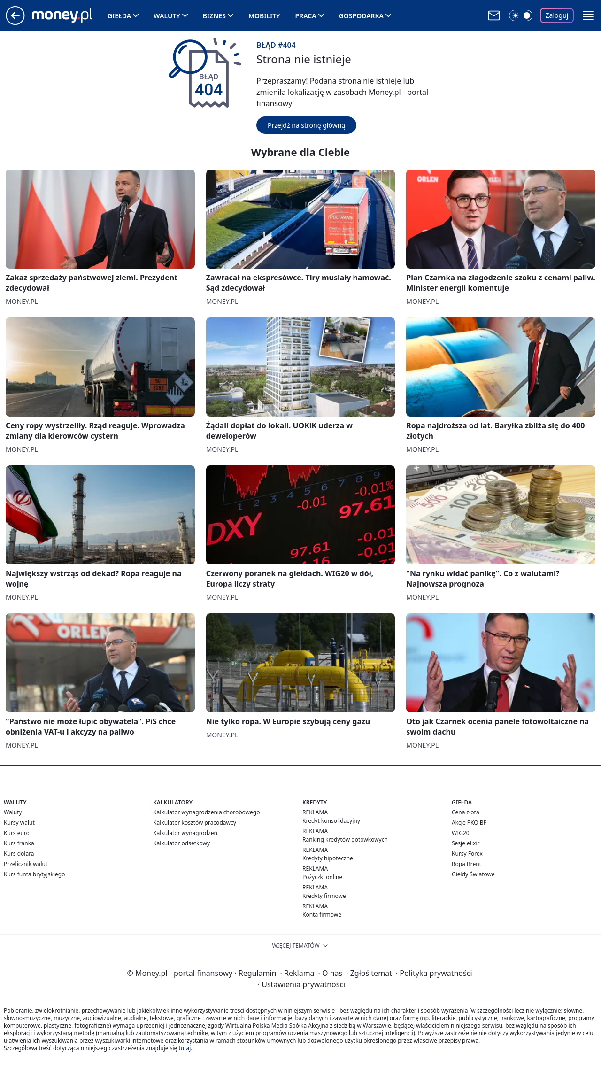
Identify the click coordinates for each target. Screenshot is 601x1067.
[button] (588, 15)
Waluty (167, 15)
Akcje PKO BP (469, 823)
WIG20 (461, 833)
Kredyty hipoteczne (327, 858)
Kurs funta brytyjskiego (34, 874)
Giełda (119, 15)
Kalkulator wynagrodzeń (185, 833)
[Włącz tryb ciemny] (520, 15)
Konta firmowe (321, 915)
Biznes (214, 15)
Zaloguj (557, 15)
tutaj (184, 1048)
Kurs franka (19, 843)
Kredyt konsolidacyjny (331, 821)
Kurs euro (17, 833)
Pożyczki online (322, 877)
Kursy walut (19, 823)
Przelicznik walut (25, 864)
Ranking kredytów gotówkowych (345, 839)
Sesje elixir (465, 843)
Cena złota (465, 812)
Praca (305, 15)
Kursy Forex (467, 854)
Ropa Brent (466, 864)
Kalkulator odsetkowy (181, 843)
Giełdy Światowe (473, 874)
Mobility (264, 15)
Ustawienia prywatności (301, 984)
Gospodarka (361, 15)
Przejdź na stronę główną (306, 125)
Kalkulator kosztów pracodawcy (194, 823)
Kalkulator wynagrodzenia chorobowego (206, 812)
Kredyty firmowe (324, 896)
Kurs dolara (19, 854)
